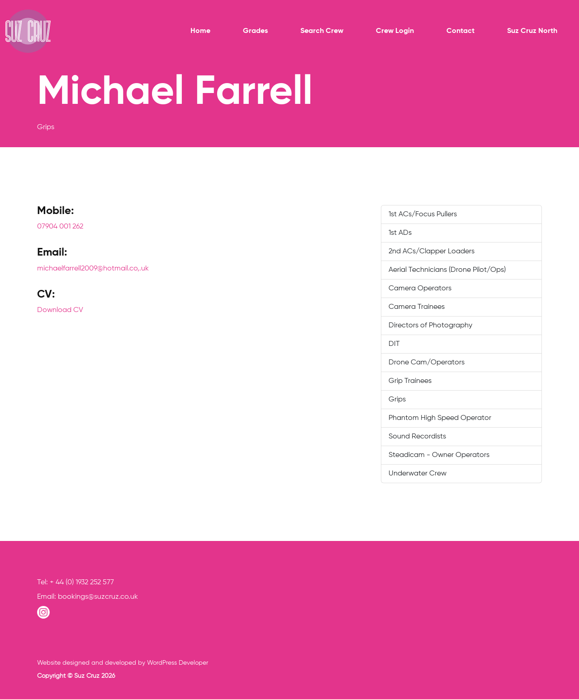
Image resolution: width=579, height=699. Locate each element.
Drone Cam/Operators (427, 362)
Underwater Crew (417, 473)
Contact (460, 31)
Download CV (60, 310)
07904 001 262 (60, 226)
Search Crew (321, 31)
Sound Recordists (417, 436)
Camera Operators (420, 288)
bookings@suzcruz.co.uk (98, 597)
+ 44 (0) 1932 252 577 (82, 582)
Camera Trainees (417, 307)
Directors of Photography (430, 325)
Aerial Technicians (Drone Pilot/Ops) (447, 270)
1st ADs (400, 233)
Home (200, 31)
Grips (397, 399)
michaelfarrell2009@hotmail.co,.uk (93, 268)
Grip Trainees (410, 381)
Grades (255, 31)
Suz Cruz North (532, 31)
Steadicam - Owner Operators (439, 455)
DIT (394, 344)
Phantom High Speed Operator (440, 418)
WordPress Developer (177, 663)
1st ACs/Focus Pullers (423, 214)
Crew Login (395, 31)
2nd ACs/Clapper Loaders (432, 251)
